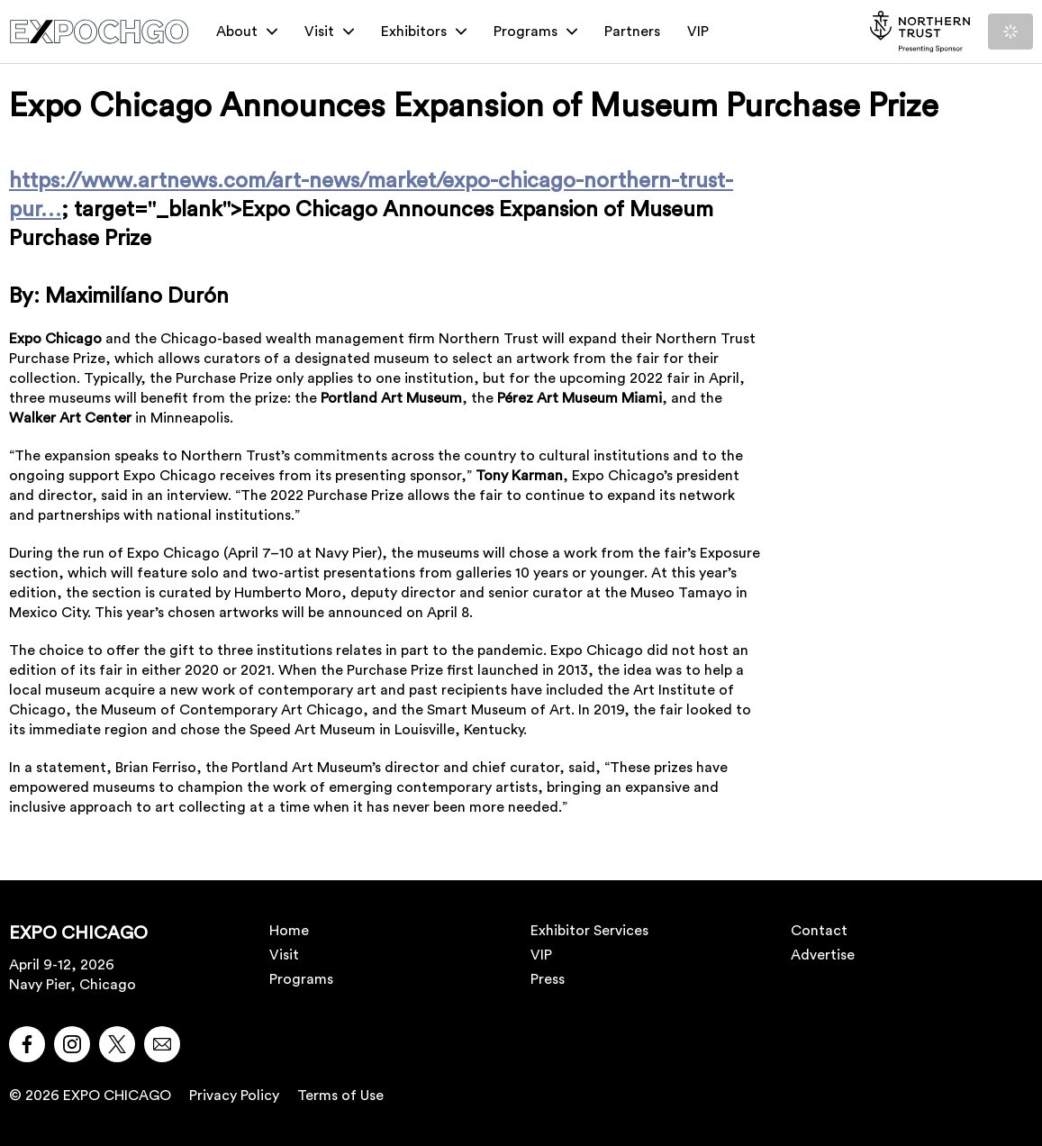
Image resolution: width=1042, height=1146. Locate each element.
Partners (632, 31)
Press (547, 979)
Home (289, 930)
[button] (27, 1044)
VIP (698, 31)
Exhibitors (424, 31)
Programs (535, 31)
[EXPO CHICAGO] (99, 31)
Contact (819, 930)
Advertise (823, 955)
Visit (329, 31)
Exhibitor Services (589, 930)
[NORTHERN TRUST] (920, 31)
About (246, 31)
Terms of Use (340, 1095)
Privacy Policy (234, 1095)
